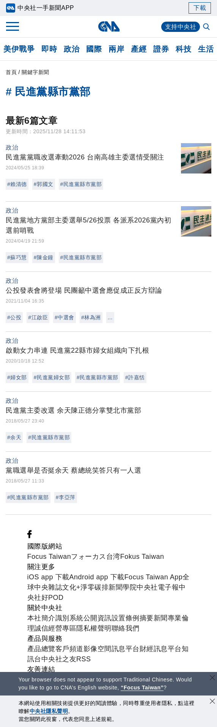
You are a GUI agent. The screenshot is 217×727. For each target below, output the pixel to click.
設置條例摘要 (133, 618)
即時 (49, 49)
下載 (199, 8)
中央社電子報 (158, 587)
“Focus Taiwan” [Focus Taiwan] (142, 687)
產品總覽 (41, 649)
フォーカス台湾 (95, 556)
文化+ (71, 587)
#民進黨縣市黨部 (81, 184)
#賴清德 (17, 184)
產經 (138, 49)
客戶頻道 (69, 649)
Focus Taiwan (49, 556)
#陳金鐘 (43, 257)
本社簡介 (41, 618)
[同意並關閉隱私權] (212, 702)
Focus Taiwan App (153, 577)
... (110, 317)
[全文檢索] (207, 27)
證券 (161, 49)
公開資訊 (97, 618)
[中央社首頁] (108, 26)
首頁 (11, 72)
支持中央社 (181, 27)
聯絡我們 (126, 628)
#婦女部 (17, 377)
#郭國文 (43, 184)
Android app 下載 (96, 577)
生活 (206, 49)
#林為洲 (91, 317)
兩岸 (116, 49)
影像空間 (97, 649)
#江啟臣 (38, 317)
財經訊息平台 (161, 649)
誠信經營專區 (55, 628)
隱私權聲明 (94, 628)
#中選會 (64, 317)
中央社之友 (59, 659)
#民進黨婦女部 (52, 377)
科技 (183, 49)
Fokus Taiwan (142, 556)
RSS (83, 659)
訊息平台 (126, 649)
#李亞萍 (65, 497)
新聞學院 (122, 587)
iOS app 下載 (48, 577)
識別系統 (69, 618)
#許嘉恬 (135, 377)
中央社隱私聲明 (49, 711)
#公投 (14, 317)
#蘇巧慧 (17, 257)
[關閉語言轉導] (212, 679)
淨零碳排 (94, 587)
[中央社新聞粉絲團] (29, 536)
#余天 (14, 437)
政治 (71, 49)
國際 (94, 49)
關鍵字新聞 (35, 72)
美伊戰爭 (19, 49)
